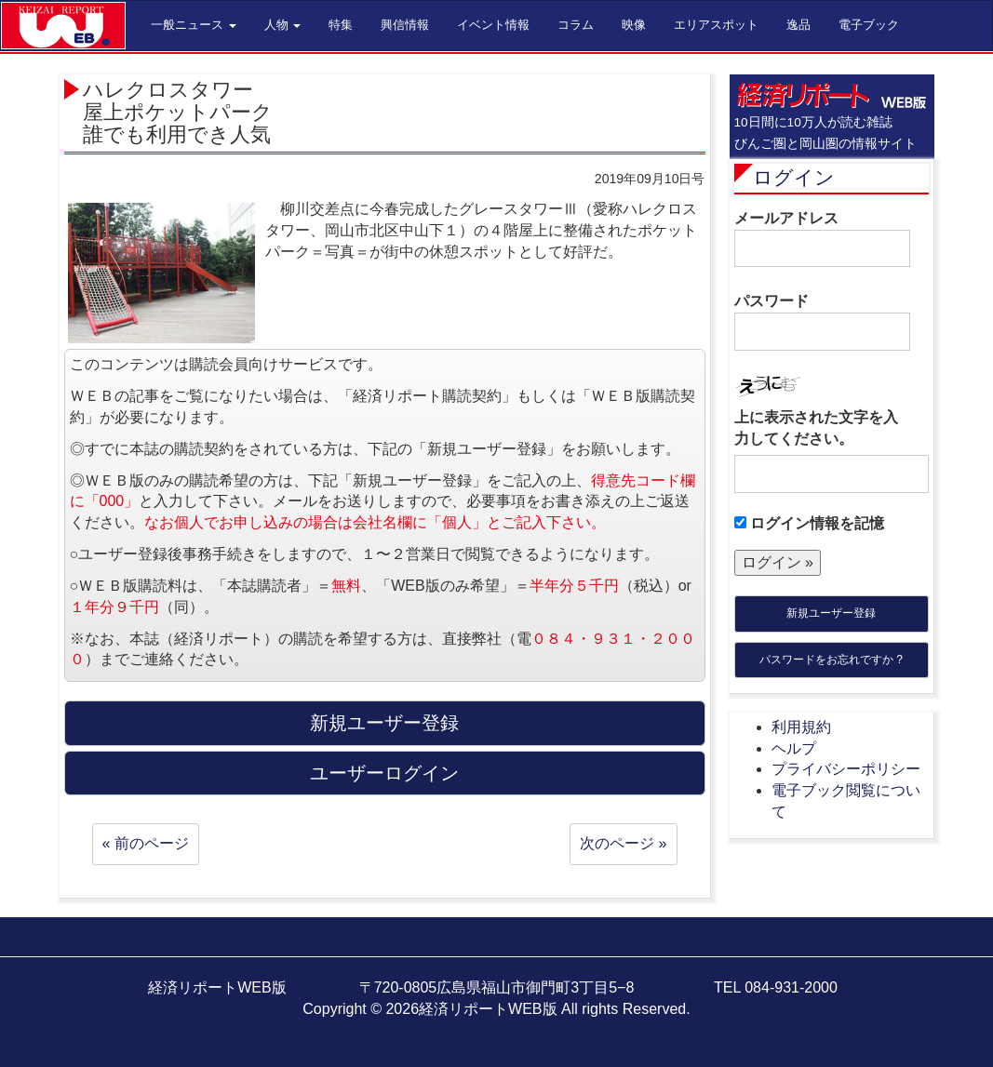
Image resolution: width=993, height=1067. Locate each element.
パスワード (822, 322)
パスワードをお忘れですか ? (831, 659)
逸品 (798, 25)
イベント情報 (493, 25)
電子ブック (869, 25)
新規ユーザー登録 (831, 613)
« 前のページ (145, 843)
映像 (634, 25)
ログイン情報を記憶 (809, 523)
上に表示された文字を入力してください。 (816, 428)
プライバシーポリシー (846, 769)
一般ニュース (193, 25)
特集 (341, 25)
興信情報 (405, 25)
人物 (283, 25)
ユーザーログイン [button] (384, 773)
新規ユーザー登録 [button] (384, 723)
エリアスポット (716, 25)
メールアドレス (822, 239)
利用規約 (801, 727)
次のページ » (623, 843)
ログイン (794, 177)
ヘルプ (794, 748)
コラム (575, 25)
